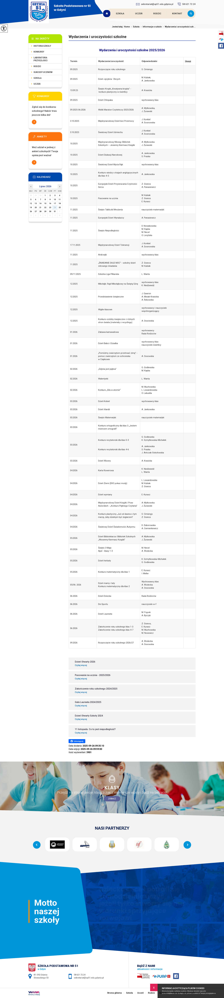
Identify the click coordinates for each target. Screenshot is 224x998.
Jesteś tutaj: (118, 27)
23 (50, 207)
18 (60, 203)
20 (36, 207)
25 (60, 207)
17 (55, 203)
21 (40, 207)
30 (50, 211)
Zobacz (112, 799)
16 (50, 203)
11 (60, 199)
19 (31, 207)
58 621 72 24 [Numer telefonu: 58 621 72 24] (79, 975)
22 (45, 207)
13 (36, 203)
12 (31, 203)
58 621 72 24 (187, 4)
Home (127, 27)
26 (31, 211)
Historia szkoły (42, 46)
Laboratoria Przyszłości (40, 59)
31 (55, 211)
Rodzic (157, 13)
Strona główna (107, 14)
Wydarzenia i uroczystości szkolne (97, 37)
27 (36, 211)
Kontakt (177, 13)
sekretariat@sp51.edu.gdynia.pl (154, 4)
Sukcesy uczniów (43, 72)
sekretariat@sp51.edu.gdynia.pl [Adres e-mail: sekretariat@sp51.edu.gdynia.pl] (89, 978)
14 (40, 203)
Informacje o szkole (150, 27)
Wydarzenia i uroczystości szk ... (179, 27)
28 (40, 211)
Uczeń (138, 13)
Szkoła (120, 13)
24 (55, 207)
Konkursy (39, 52)
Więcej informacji (34, 122)
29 (45, 211)
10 (55, 199)
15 (45, 203)
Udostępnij (77, 741)
